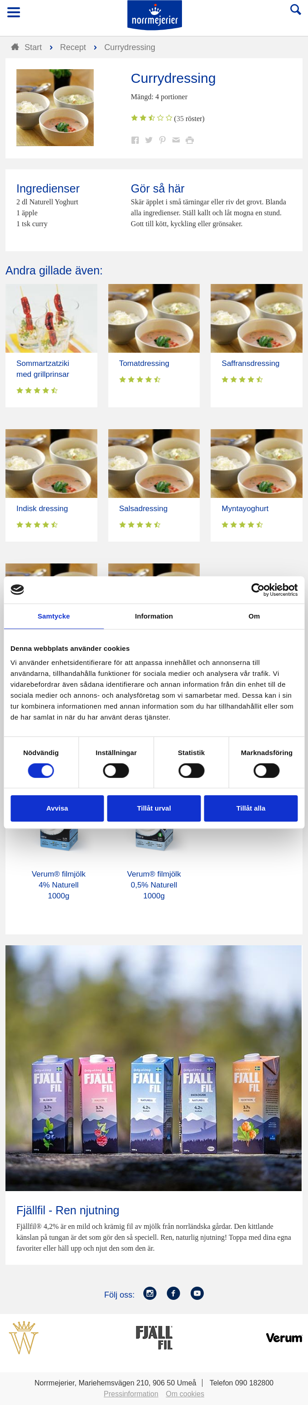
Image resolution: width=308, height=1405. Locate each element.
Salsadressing (143, 508)
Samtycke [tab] (54, 616)
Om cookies (185, 1394)
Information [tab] (154, 616)
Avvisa (57, 808)
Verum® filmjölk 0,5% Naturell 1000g (154, 885)
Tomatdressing (144, 363)
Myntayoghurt (245, 508)
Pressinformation (131, 1394)
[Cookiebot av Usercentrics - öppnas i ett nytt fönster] (258, 590)
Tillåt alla (250, 808)
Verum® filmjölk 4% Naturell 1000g (59, 885)
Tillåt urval (154, 808)
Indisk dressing (42, 508)
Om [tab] (254, 616)
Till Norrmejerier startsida (154, 15)
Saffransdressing (250, 363)
